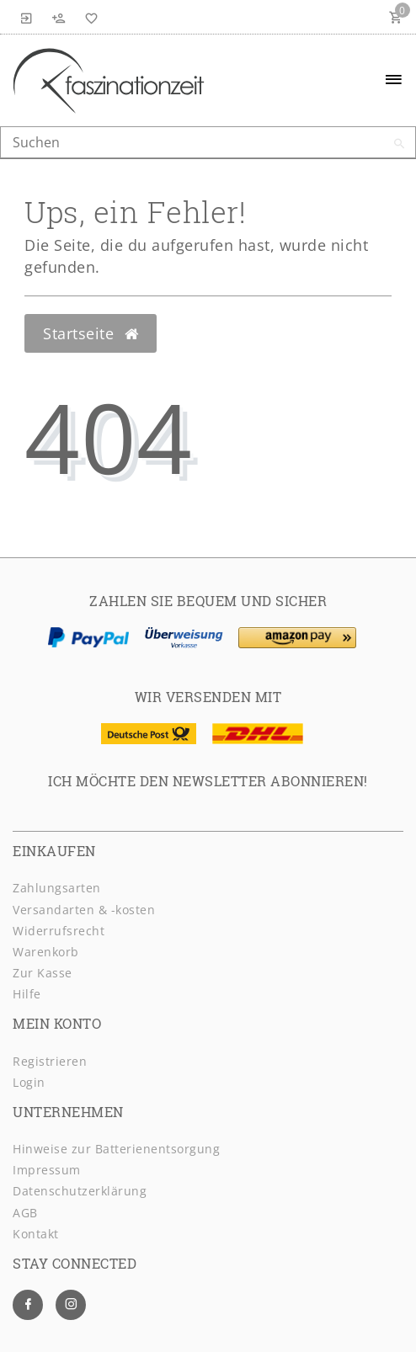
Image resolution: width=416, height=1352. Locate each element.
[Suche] (399, 144)
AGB (25, 1213)
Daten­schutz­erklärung (80, 1191)
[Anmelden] (27, 17)
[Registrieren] (59, 17)
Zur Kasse (42, 973)
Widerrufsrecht (58, 931)
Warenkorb (46, 952)
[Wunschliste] (88, 17)
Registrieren (50, 1061)
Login (29, 1082)
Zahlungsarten (57, 888)
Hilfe (27, 994)
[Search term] (208, 142)
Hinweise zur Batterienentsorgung (116, 1149)
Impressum (47, 1170)
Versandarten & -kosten (84, 910)
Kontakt (36, 1234)
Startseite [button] (90, 333)
